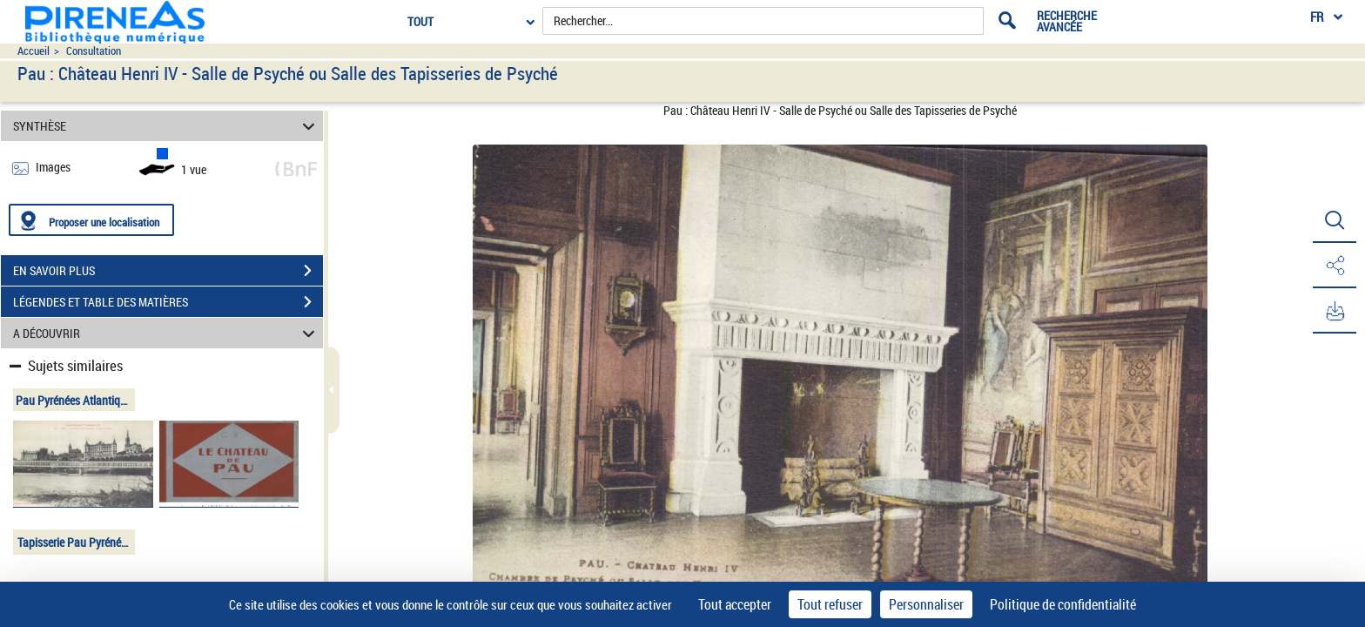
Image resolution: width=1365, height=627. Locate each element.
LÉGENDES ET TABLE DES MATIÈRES (168, 302)
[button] (1334, 220)
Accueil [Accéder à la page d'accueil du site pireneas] (33, 51)
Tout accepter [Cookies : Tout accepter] (734, 604)
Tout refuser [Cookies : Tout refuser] (830, 604)
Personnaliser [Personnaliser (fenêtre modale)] (926, 604)
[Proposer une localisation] (91, 220)
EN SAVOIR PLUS (168, 271)
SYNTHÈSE (166, 126)
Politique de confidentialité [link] (1063, 604)
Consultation (93, 51)
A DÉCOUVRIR (166, 333)
